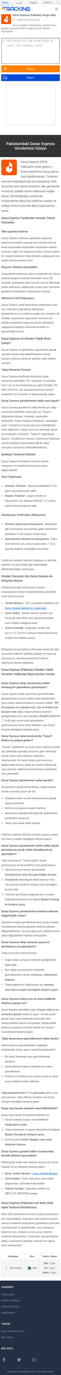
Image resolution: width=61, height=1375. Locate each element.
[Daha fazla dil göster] (58, 2)
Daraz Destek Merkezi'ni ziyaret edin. (26, 608)
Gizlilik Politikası (10, 1300)
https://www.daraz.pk (28, 19)
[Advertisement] (30, 104)
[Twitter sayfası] (19, 1359)
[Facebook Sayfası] (4, 1359)
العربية (19, 2)
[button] (57, 9)
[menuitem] (7, 2)
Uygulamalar (8, 1312)
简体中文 (48, 2)
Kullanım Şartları (10, 1306)
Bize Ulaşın (7, 1337)
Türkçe (5, 2)
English (33, 2)
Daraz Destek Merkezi (45, 1173)
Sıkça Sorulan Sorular (13, 1331)
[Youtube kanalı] (34, 1359)
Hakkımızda (7, 1294)
